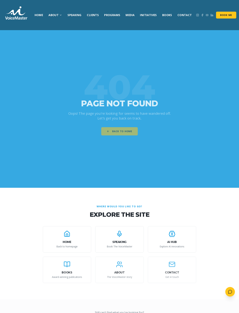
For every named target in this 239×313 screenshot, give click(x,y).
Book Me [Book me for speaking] (226, 15)
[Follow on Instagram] (197, 15)
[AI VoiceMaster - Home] (16, 15)
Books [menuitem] (167, 15)
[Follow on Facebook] (202, 15)
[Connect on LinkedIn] (212, 15)
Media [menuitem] (130, 15)
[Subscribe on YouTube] (207, 15)
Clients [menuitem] (93, 15)
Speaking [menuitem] (74, 15)
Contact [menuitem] (184, 15)
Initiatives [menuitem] (148, 15)
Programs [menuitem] (112, 15)
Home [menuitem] (39, 15)
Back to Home (119, 132)
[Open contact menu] (230, 292)
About (55, 15)
